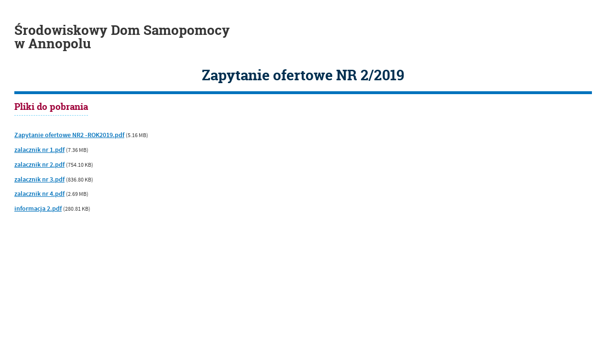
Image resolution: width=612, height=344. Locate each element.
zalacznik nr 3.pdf (39, 179)
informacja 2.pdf (38, 208)
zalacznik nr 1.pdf (39, 150)
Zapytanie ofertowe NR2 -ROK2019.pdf (69, 135)
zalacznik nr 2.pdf (39, 165)
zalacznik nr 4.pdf (39, 194)
